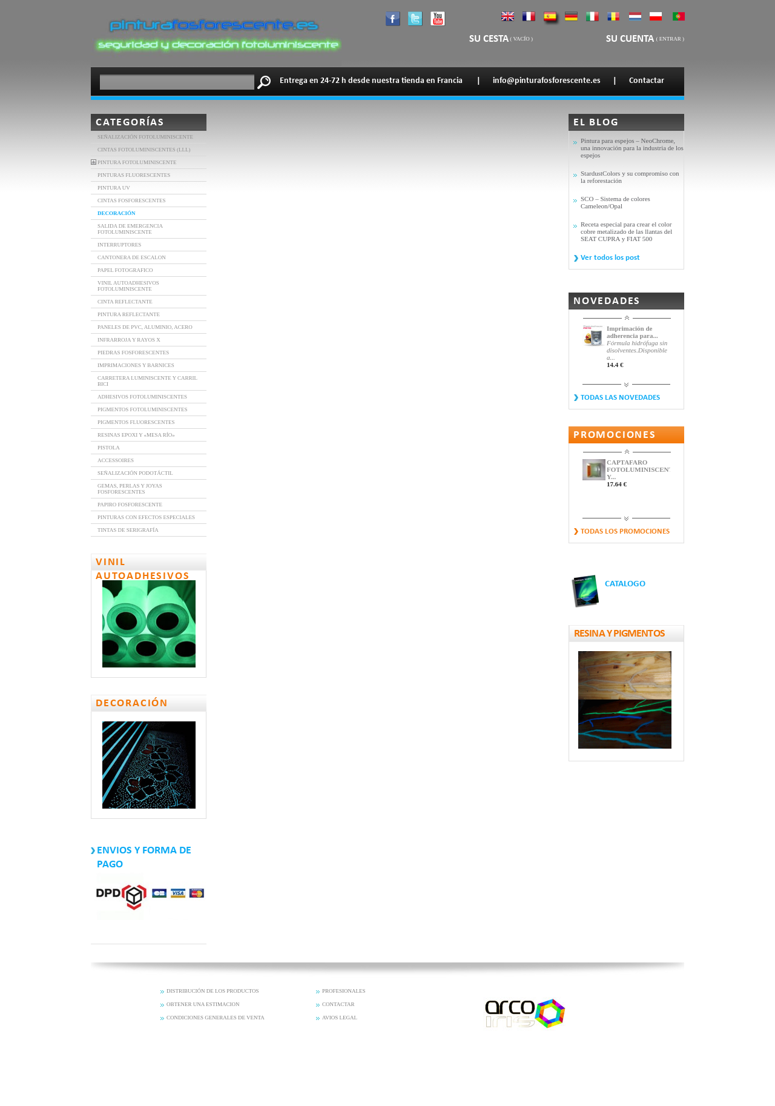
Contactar (646, 80)
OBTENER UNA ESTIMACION (203, 1004)
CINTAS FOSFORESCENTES (131, 200)
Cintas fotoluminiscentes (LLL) (144, 150)
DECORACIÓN (116, 213)
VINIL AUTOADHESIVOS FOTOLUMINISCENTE (128, 286)
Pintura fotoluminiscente (137, 162)
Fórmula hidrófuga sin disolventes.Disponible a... (637, 350)
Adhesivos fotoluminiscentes (142, 397)
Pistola (108, 448)
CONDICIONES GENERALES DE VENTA (216, 1018)
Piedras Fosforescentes (133, 352)
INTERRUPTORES (119, 245)
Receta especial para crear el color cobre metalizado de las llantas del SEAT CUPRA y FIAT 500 (626, 231)
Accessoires (115, 460)
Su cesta (489, 39)
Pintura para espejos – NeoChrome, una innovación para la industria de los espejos (632, 148)
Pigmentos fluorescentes (136, 422)
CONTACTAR (338, 1004)
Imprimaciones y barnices (135, 365)
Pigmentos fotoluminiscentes (142, 409)
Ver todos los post (610, 258)
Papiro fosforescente (129, 505)
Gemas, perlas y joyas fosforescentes (129, 489)
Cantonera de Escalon (131, 257)
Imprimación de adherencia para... (632, 332)
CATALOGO (625, 584)
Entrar (670, 39)
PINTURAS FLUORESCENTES (133, 175)
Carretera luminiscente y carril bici (147, 381)
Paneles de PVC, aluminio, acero (145, 327)
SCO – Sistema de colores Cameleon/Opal (615, 202)
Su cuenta (631, 39)
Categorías (130, 122)
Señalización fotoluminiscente (145, 137)
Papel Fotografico (125, 270)
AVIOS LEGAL (339, 1018)
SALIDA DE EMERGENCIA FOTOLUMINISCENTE (130, 229)
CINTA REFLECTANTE (125, 302)
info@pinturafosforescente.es (547, 80)
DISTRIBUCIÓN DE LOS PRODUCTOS (213, 991)
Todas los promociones (625, 531)
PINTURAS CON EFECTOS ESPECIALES (146, 517)
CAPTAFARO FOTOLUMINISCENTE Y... (638, 469)
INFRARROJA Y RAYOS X (128, 340)
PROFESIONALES (344, 991)
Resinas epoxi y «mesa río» (136, 435)
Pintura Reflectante (128, 314)
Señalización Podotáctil (135, 473)
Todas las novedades (620, 398)
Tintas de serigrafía (128, 530)
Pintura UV (113, 188)
